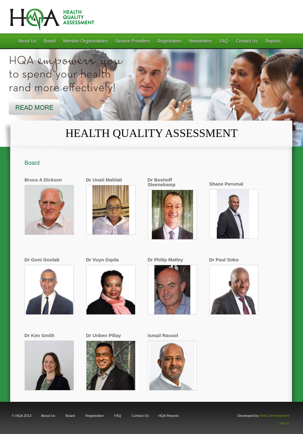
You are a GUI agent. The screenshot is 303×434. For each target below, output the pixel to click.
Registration (169, 41)
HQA (52, 17)
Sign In (284, 423)
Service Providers (133, 41)
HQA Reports (168, 416)
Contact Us (247, 41)
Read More (34, 107)
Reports (273, 41)
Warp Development (274, 416)
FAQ (223, 41)
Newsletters (200, 41)
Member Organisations (85, 41)
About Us (27, 41)
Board (50, 41)
